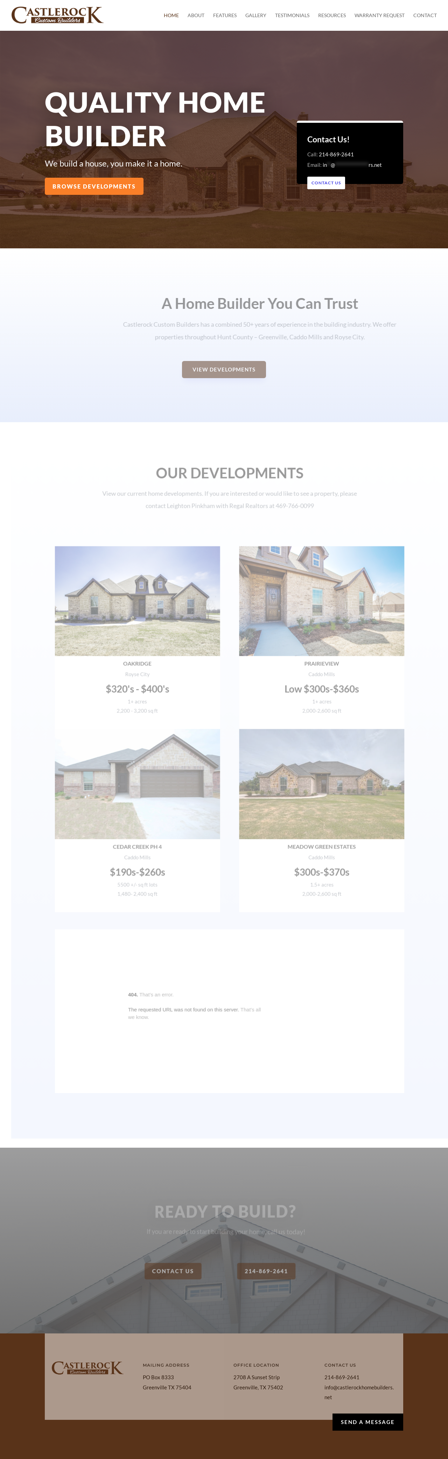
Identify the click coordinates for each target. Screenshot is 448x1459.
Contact (425, 15)
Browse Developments (94, 186)
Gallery (255, 15)
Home (171, 15)
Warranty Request (380, 15)
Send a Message (368, 1422)
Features (225, 15)
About (196, 15)
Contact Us (328, 182)
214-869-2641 (337, 154)
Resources (332, 15)
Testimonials (292, 15)
